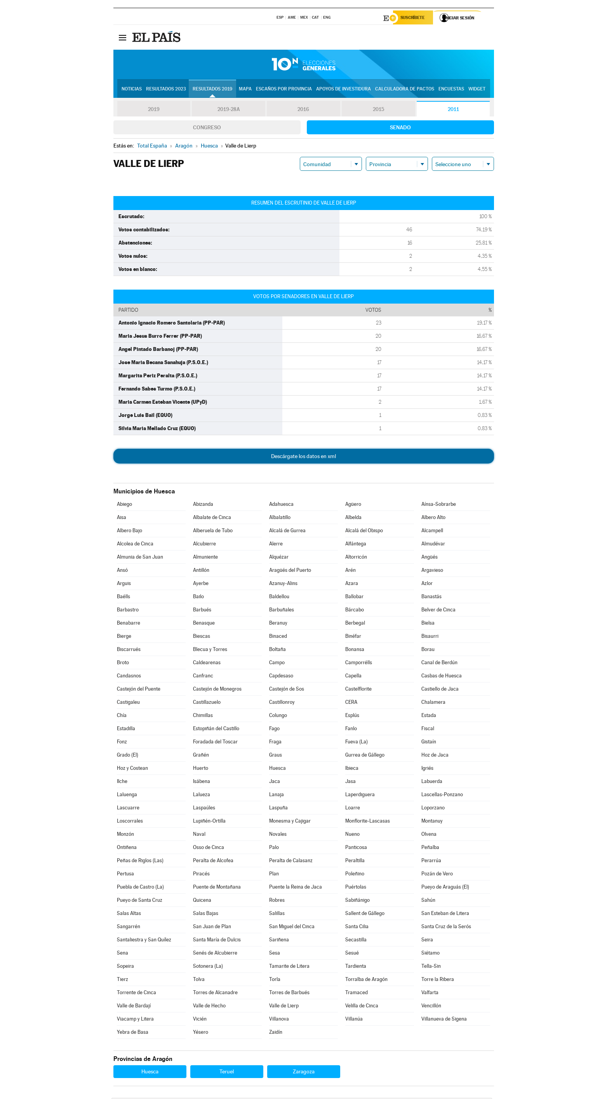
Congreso (207, 128)
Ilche (122, 782)
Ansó (122, 571)
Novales (278, 835)
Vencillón (431, 1007)
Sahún (428, 901)
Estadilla (126, 730)
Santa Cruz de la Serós (446, 928)
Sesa (274, 954)
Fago (274, 730)
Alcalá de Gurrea (287, 532)
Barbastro (128, 611)
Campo (277, 664)
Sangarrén (128, 928)
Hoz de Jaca (435, 756)
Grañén (201, 756)
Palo (274, 848)
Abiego (124, 505)
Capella (353, 677)
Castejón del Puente (138, 690)
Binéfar (353, 637)
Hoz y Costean (132, 769)
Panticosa (356, 848)
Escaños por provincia (284, 89)
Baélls (123, 598)
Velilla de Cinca (361, 1007)
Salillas (277, 914)
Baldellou (279, 598)
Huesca (277, 769)
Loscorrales (130, 822)
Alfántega (355, 545)
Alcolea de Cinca (135, 545)
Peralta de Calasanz (291, 862)
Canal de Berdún (439, 664)
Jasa (350, 782)
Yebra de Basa (132, 1033)
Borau (428, 650)
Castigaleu (128, 703)
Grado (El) (127, 756)
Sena (122, 954)
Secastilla (356, 941)
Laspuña (278, 809)
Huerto (200, 769)
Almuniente (205, 558)
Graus (275, 756)
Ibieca (351, 769)
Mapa (245, 89)
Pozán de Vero (437, 875)
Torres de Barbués (289, 994)
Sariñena (279, 941)
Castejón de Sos (286, 690)
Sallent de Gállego (364, 914)
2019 (154, 110)
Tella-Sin (431, 967)
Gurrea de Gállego (364, 756)
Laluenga (127, 796)
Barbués (202, 611)
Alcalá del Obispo (364, 532)
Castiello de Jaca (440, 690)
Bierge (124, 637)
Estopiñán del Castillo (216, 730)
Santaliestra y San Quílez (144, 941)
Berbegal (355, 624)
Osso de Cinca (208, 848)
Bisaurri (429, 637)
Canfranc (203, 677)
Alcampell (432, 532)
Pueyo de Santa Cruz (139, 901)
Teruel (226, 1072)
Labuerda (431, 782)
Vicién (200, 1020)
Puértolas (355, 888)
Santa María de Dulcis (217, 941)
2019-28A (228, 110)
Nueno (352, 835)
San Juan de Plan (212, 928)
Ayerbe (201, 584)
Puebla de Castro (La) (140, 888)
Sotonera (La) (208, 967)
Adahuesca (281, 505)
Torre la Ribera (437, 980)
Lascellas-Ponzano (442, 796)
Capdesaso (281, 677)
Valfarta (429, 994)
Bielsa (428, 624)
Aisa (121, 518)
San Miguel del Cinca (292, 928)
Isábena (201, 782)
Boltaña (277, 650)
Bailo (198, 598)
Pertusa (125, 875)
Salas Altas (129, 914)
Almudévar (433, 545)
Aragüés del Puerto (290, 571)
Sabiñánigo (357, 901)
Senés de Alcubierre (215, 954)
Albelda (353, 518)
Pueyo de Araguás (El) (445, 888)
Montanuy (432, 822)
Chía (122, 716)
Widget (476, 89)
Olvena (429, 835)
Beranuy (278, 624)
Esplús (352, 716)
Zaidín (275, 1033)
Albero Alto (433, 518)
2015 (378, 110)
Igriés (427, 769)
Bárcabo (354, 611)
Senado (400, 128)
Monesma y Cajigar (290, 822)
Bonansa (354, 650)
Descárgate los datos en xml (303, 457)
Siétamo (430, 954)
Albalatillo (279, 518)
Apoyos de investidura (343, 89)
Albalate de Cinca (212, 518)
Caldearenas (207, 664)
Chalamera (433, 703)
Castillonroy (282, 703)
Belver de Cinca (438, 611)
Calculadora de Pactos (404, 89)
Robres (277, 901)
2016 (303, 110)
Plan (274, 875)
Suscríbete (415, 18)
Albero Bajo (129, 532)
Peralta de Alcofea (213, 862)
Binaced (278, 637)
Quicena (202, 901)
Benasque (204, 624)
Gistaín (428, 743)
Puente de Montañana (217, 888)
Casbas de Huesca (441, 677)
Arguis (124, 584)
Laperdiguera (360, 796)
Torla (274, 980)
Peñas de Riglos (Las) (140, 862)
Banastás (431, 598)
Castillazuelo (207, 703)
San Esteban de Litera (445, 914)
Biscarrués (129, 650)
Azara (351, 584)
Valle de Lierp (284, 1007)
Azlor (427, 584)
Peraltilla (355, 862)
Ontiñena (127, 848)
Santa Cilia (357, 928)
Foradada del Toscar (215, 743)
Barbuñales (281, 611)
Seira (427, 941)
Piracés (201, 875)
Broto (123, 664)
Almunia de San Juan (140, 558)
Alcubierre (204, 545)
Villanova (279, 1020)
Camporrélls (358, 664)
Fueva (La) (356, 743)
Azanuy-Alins (283, 584)
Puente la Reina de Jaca (295, 888)
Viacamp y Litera (135, 1020)
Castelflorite (358, 690)
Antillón (201, 571)
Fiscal (427, 730)
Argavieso (432, 571)
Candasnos (129, 677)
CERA (351, 703)
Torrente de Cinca (136, 994)
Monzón (125, 835)
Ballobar (354, 598)
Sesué (352, 954)
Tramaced (356, 994)
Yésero (200, 1033)
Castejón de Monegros (217, 690)
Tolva (199, 980)
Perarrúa (431, 862)
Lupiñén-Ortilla (209, 822)
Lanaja (276, 796)
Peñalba (430, 848)
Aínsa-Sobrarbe (438, 505)
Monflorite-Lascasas (367, 822)
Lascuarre (128, 809)
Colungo (278, 716)
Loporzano (433, 809)
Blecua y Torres (210, 650)
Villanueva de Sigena (444, 1020)
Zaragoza (304, 1072)
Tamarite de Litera (289, 967)
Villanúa (354, 1020)
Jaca (274, 782)
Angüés (429, 558)
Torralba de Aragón (366, 980)
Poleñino (354, 875)
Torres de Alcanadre (215, 994)
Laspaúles (204, 809)
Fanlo (351, 730)
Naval (199, 835)
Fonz (122, 743)
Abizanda (203, 505)
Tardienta (355, 967)
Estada (428, 716)
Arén (350, 571)
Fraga (275, 743)
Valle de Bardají (134, 1007)
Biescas (201, 637)
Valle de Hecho (209, 1007)
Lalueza (201, 796)
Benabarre (128, 624)
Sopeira (125, 967)
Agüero (353, 505)
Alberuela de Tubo (213, 532)
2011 (453, 110)
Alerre (276, 545)
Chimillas (203, 716)
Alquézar (279, 558)
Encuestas (451, 89)
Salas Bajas (205, 914)
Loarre (352, 809)
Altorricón (356, 558)
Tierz (122, 980)
